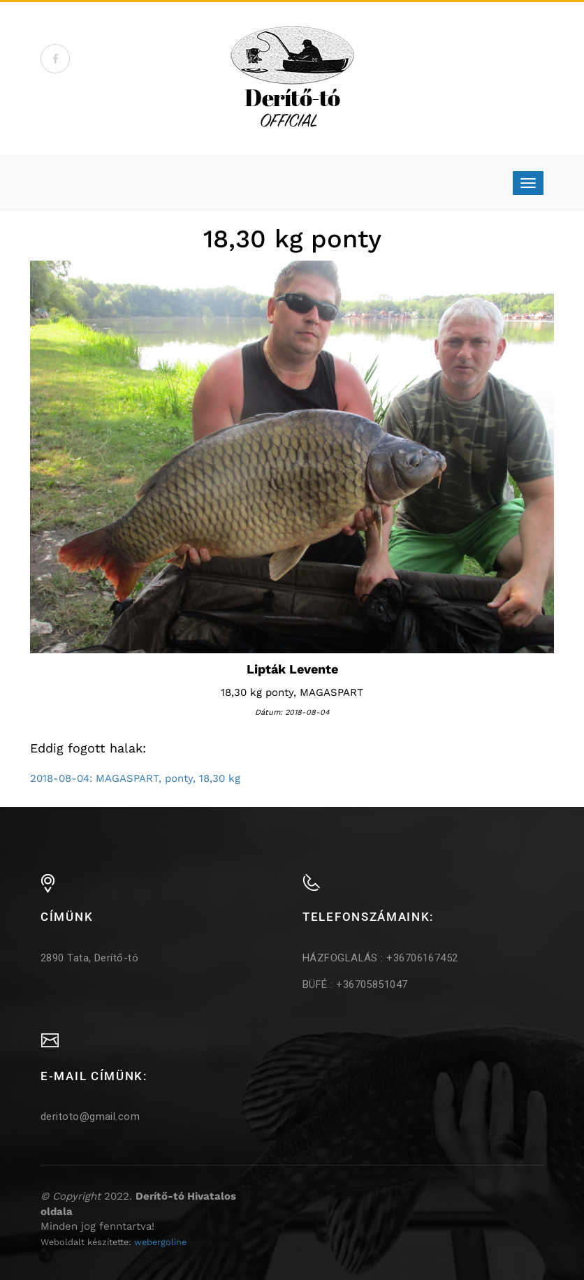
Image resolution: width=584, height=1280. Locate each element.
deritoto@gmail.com (90, 1116)
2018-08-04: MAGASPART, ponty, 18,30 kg (135, 778)
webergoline (160, 1242)
